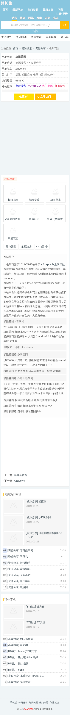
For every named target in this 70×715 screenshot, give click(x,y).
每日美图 (33, 702)
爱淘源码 (25, 568)
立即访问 (45, 96)
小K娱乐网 (44, 517)
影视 (31, 18)
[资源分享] (32, 501)
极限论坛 (27, 74)
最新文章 (48, 9)
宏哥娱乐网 (26, 550)
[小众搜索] (13, 638)
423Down (14, 480)
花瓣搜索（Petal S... (32, 675)
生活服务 (6, 37)
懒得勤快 (25, 562)
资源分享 (40, 48)
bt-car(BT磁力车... (28, 651)
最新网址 (18, 9)
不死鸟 (24, 556)
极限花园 (38, 74)
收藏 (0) (23, 96)
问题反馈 (54, 702)
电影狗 (24, 645)
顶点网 (24, 587)
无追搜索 (25, 681)
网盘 (39, 18)
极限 (18, 74)
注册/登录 (62, 13)
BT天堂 (41, 622)
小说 (55, 18)
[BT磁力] (31, 606)
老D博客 (25, 581)
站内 (14, 18)
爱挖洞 (42, 501)
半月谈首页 (15, 475)
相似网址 (9, 178)
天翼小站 (25, 574)
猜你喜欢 (10, 599)
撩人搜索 (23, 663)
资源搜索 (36, 37)
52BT (21, 669)
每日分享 (22, 702)
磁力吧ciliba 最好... (29, 657)
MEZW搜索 (26, 638)
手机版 (13, 702)
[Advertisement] (35, 140)
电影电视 (51, 37)
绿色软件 (49, 74)
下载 (60, 9)
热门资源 (33, 9)
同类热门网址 (12, 494)
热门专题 (43, 702)
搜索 (22, 18)
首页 (5, 9)
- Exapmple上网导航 (52, 264)
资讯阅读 (21, 37)
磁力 (47, 18)
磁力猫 (40, 606)
